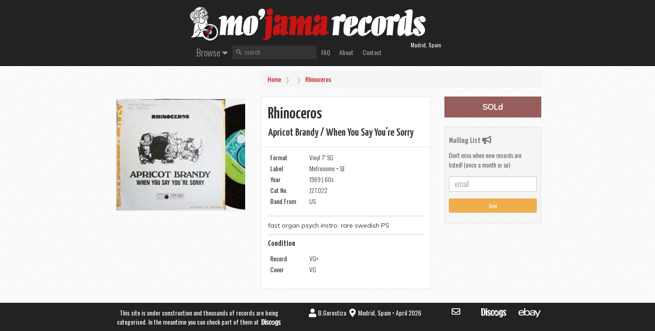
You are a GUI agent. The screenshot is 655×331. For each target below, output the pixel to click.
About (346, 52)
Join (493, 205)
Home (274, 79)
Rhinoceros (318, 79)
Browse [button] (212, 52)
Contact (372, 52)
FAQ (325, 52)
